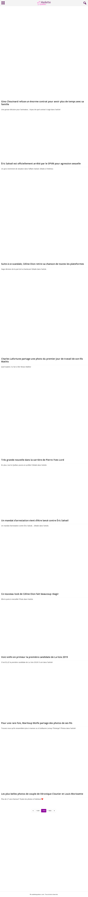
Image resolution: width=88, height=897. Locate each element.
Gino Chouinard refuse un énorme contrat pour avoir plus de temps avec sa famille (42, 103)
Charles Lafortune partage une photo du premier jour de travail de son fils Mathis (42, 360)
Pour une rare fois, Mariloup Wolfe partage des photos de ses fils (36, 723)
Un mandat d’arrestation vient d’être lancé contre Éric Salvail (35, 520)
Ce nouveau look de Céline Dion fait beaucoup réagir (30, 593)
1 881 (38, 811)
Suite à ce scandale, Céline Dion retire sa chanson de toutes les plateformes (42, 263)
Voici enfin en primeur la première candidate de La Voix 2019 (34, 657)
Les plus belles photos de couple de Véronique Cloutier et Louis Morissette (42, 793)
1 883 (49, 811)
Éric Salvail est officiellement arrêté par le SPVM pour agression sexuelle (41, 163)
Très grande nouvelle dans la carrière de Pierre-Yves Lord (32, 459)
